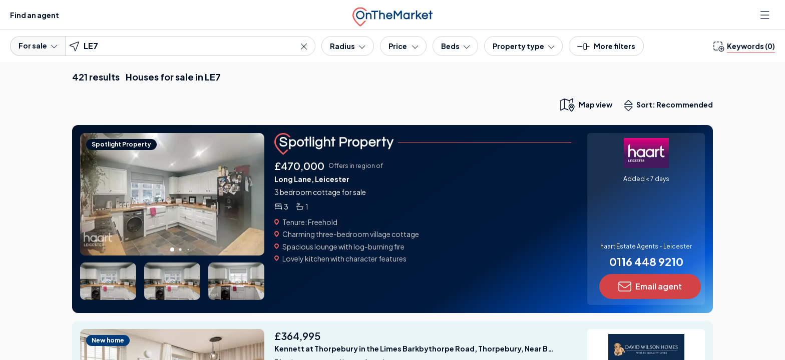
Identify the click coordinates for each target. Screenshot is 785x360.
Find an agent (34, 15)
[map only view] (585, 104)
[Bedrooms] (455, 46)
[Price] (403, 46)
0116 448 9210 (646, 261)
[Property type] (523, 46)
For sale (38, 45)
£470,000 (299, 166)
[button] (606, 49)
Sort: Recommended (670, 105)
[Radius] (347, 46)
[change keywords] (744, 46)
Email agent (650, 286)
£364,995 (297, 336)
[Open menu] (766, 15)
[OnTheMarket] (392, 14)
